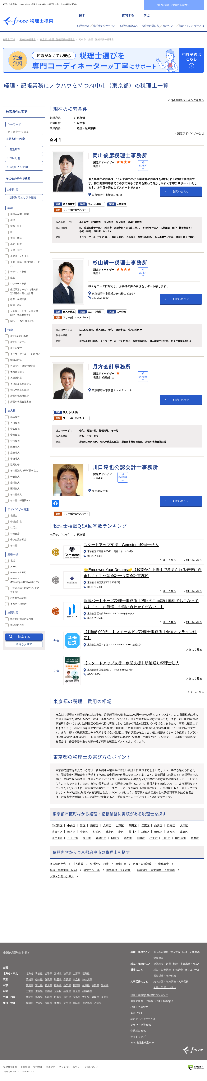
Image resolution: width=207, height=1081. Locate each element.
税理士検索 (83, 25)
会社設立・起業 (99, 863)
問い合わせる (194, 560)
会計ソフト (169, 25)
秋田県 (67, 973)
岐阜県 (86, 985)
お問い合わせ (181, 191)
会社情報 (25, 1067)
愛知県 (104, 985)
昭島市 (115, 838)
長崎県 (48, 1003)
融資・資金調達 (142, 863)
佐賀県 (39, 1003)
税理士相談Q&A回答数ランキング (149, 995)
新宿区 (94, 825)
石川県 (48, 985)
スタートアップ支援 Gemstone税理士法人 (121, 545)
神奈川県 (87, 979)
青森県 (39, 973)
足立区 (171, 831)
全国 (5, 967)
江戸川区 (57, 838)
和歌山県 (87, 991)
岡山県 (48, 997)
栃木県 (39, 979)
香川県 (86, 997)
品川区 (158, 825)
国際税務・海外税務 (118, 870)
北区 (121, 831)
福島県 (86, 973)
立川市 (87, 838)
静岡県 (95, 985)
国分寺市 (180, 838)
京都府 (48, 991)
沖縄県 (98, 1003)
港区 (82, 825)
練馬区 (158, 831)
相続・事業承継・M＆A (186, 963)
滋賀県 (39, 991)
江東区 (145, 825)
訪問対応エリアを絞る (23, 197)
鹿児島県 (87, 1003)
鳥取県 (29, 997)
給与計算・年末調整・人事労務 (156, 870)
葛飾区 (184, 831)
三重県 (29, 991)
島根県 (39, 997)
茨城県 (29, 979)
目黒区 (171, 825)
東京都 (76, 979)
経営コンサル (92, 870)
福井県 (58, 985)
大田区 (184, 825)
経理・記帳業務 (191, 952)
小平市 (154, 838)
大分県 (67, 1003)
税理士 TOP (9, 39)
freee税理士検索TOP (142, 1042)
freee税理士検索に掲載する (174, 5)
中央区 (71, 825)
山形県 (76, 973)
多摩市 (195, 838)
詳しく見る (169, 560)
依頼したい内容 (19, 167)
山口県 (67, 997)
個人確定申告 (58, 863)
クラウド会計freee (141, 1024)
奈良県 (76, 991)
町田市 (141, 838)
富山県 (39, 985)
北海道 (29, 973)
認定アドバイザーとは (191, 25)
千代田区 (57, 825)
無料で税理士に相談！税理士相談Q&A (152, 1001)
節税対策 (120, 863)
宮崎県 (76, 1003)
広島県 (58, 997)
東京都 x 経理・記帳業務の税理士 (57, 39)
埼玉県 (58, 979)
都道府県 (15, 149)
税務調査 (163, 863)
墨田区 (133, 825)
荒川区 (133, 831)
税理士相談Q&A (128, 25)
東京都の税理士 (28, 39)
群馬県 (48, 979)
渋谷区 (71, 831)
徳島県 (76, 997)
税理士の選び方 (150, 25)
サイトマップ (138, 1036)
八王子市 (72, 838)
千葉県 (67, 979)
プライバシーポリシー (70, 1067)
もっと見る (197, 692)
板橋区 (145, 831)
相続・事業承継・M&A (63, 870)
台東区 (120, 825)
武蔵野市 (101, 838)
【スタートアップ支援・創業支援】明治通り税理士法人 (131, 663)
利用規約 (50, 1067)
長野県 (76, 985)
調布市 (128, 838)
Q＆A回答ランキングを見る (187, 100)
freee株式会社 (10, 1067)
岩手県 (48, 973)
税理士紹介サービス (104, 25)
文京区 (107, 825)
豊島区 (110, 831)
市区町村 (15, 158)
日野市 (166, 838)
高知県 (104, 997)
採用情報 (38, 1067)
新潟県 (29, 985)
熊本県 (58, 1003)
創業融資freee (138, 1030)
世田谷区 (57, 831)
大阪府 (58, 991)
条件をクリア (24, 644)
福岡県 (29, 1003)
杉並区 (97, 831)
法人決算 (78, 863)
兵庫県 (67, 991)
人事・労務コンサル (62, 876)
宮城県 (58, 973)
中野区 (84, 831)
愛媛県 (95, 997)
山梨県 (67, 985)
